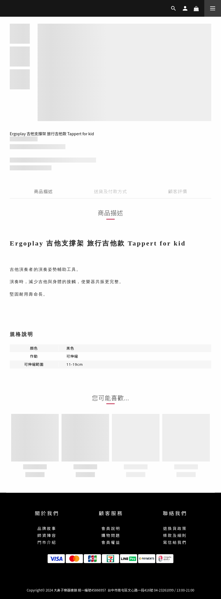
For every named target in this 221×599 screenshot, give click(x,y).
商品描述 (43, 191)
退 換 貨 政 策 (174, 528)
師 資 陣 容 (46, 535)
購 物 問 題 (110, 535)
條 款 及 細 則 (174, 535)
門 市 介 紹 (46, 542)
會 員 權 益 (110, 542)
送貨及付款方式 (110, 191)
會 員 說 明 (110, 528)
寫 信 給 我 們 (174, 542)
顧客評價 (177, 191)
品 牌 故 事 (46, 528)
